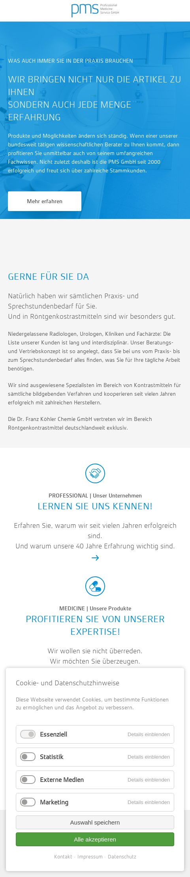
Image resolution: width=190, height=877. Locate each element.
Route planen (119, 237)
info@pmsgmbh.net (71, 237)
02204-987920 (24, 237)
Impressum (90, 857)
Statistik (51, 757)
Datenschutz (122, 857)
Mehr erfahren (44, 201)
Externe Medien (62, 780)
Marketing (54, 802)
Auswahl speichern (95, 822)
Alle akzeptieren (95, 839)
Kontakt (63, 857)
